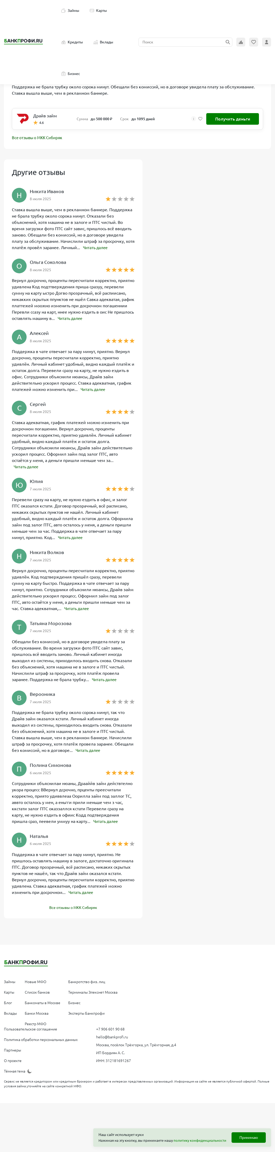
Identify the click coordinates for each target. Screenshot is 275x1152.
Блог (8, 1001)
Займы (70, 10)
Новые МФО (35, 980)
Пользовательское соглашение (30, 1027)
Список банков (37, 991)
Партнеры (12, 1049)
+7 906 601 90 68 (110, 1027)
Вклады (103, 42)
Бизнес (70, 74)
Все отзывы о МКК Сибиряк (39, 138)
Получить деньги (232, 119)
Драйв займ (45, 115)
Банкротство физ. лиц (86, 980)
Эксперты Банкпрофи (86, 1012)
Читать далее (96, 247)
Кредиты (72, 42)
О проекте (13, 1059)
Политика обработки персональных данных (41, 1038)
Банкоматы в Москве (42, 1001)
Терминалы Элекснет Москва (92, 991)
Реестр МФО (35, 1022)
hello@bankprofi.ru (112, 1035)
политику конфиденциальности (200, 1140)
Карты (98, 10)
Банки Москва (36, 1012)
